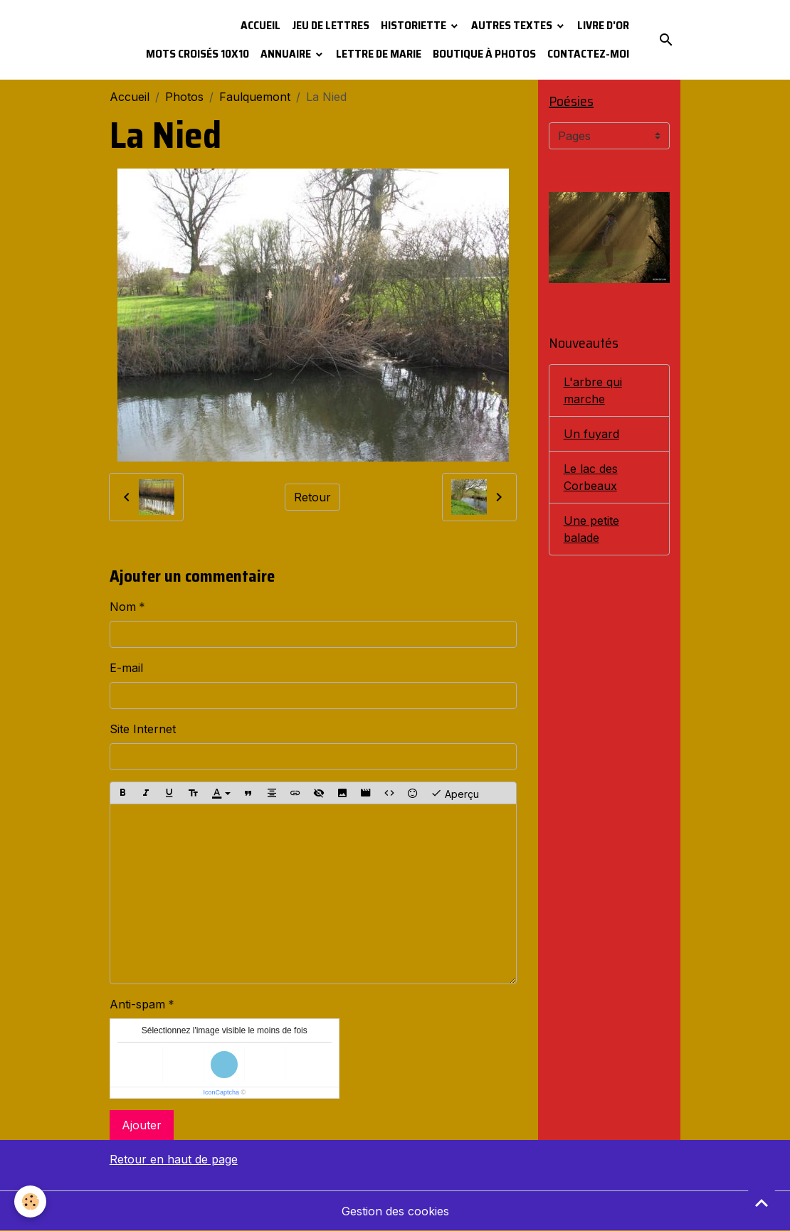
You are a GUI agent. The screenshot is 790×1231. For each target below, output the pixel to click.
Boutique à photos (484, 54)
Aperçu (455, 793)
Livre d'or (603, 25)
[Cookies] (30, 1201)
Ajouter (142, 1125)
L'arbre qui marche (593, 390)
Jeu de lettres (330, 25)
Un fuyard (591, 434)
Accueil (260, 25)
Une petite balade (591, 529)
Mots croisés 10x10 (197, 54)
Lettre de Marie (378, 54)
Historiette (414, 25)
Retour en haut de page (174, 1159)
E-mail (126, 668)
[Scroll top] (761, 1202)
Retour (312, 497)
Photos (184, 97)
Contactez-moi (588, 54)
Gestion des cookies (395, 1211)
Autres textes (512, 25)
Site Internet (143, 729)
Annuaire (286, 54)
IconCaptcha (221, 1092)
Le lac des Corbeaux (591, 477)
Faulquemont (254, 97)
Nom (123, 606)
